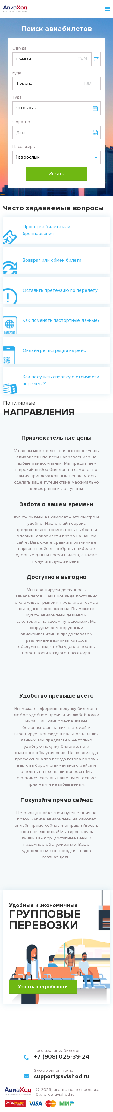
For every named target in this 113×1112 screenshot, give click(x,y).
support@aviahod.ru (61, 1076)
